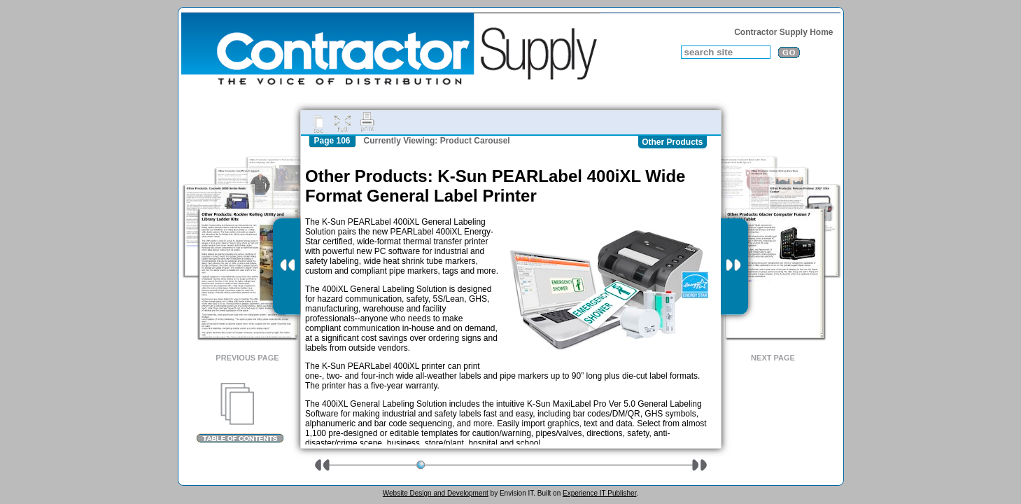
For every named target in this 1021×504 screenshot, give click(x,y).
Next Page (773, 358)
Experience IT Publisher (599, 493)
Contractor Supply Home (783, 32)
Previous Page (247, 358)
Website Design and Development (435, 493)
